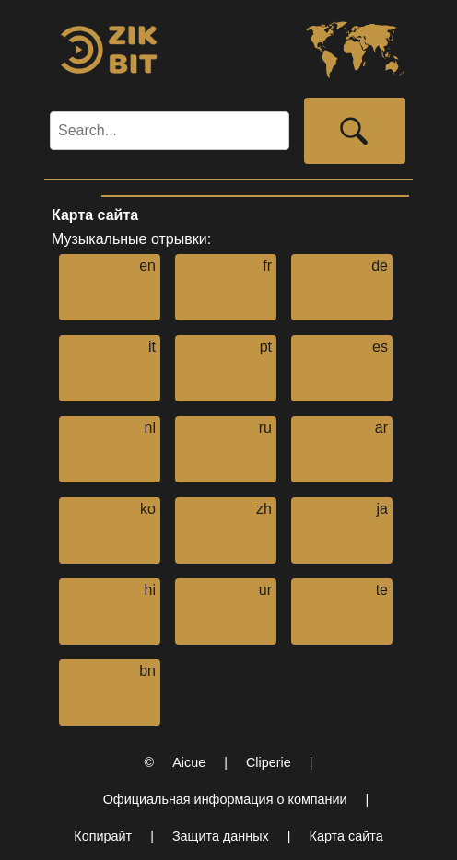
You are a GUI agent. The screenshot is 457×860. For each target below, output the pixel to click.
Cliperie (268, 762)
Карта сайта (346, 836)
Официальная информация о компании (225, 799)
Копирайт (103, 836)
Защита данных (220, 836)
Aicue (188, 762)
